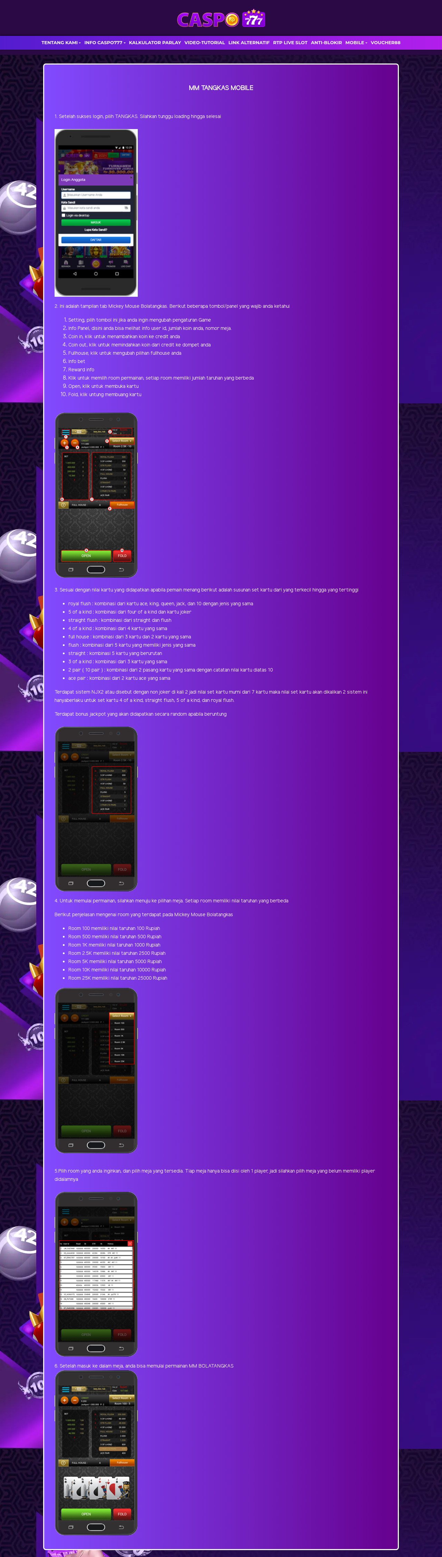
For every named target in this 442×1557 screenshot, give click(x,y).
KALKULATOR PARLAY (155, 42)
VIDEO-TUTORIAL (204, 42)
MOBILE (354, 42)
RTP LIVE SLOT (290, 42)
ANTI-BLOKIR (326, 42)
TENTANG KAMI (59, 42)
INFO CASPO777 (103, 42)
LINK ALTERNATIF (249, 42)
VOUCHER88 (386, 42)
